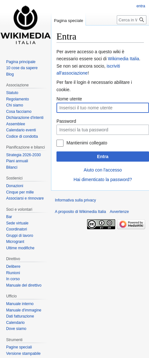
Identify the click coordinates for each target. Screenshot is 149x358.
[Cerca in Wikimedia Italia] (131, 19)
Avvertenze (119, 211)
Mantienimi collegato (86, 142)
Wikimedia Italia (123, 58)
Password (66, 121)
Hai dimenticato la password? (103, 179)
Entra (102, 156)
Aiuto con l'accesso (103, 169)
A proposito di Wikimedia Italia (80, 211)
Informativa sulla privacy (75, 200)
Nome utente (69, 98)
